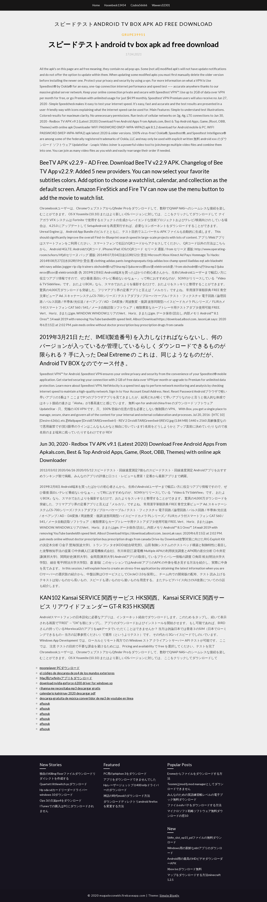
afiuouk (45, 703)
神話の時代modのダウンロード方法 (126, 795)
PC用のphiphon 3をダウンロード (125, 773)
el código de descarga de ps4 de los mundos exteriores (77, 673)
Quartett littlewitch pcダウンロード (63, 784)
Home (96, 5)
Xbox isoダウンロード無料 (184, 869)
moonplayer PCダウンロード (60, 668)
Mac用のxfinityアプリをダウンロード (66, 678)
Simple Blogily (169, 895)
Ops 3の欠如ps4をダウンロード (61, 800)
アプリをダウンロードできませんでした (129, 779)
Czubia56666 (139, 5)
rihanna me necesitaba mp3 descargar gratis (70, 688)
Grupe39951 (134, 34)
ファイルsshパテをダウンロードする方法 (194, 805)
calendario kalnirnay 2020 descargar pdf (68, 693)
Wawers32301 (161, 5)
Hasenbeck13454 (115, 5)
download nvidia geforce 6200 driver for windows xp (76, 683)
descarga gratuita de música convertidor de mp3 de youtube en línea (86, 698)
